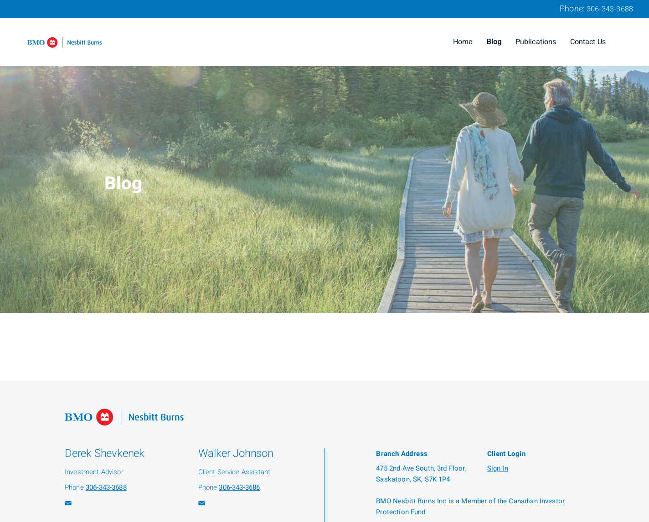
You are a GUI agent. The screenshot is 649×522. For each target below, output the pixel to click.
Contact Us (588, 41)
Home (463, 41)
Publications (535, 41)
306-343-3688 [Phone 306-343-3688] (610, 9)
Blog (494, 41)
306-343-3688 (106, 487)
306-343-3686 (239, 487)
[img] (324, 156)
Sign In (497, 468)
